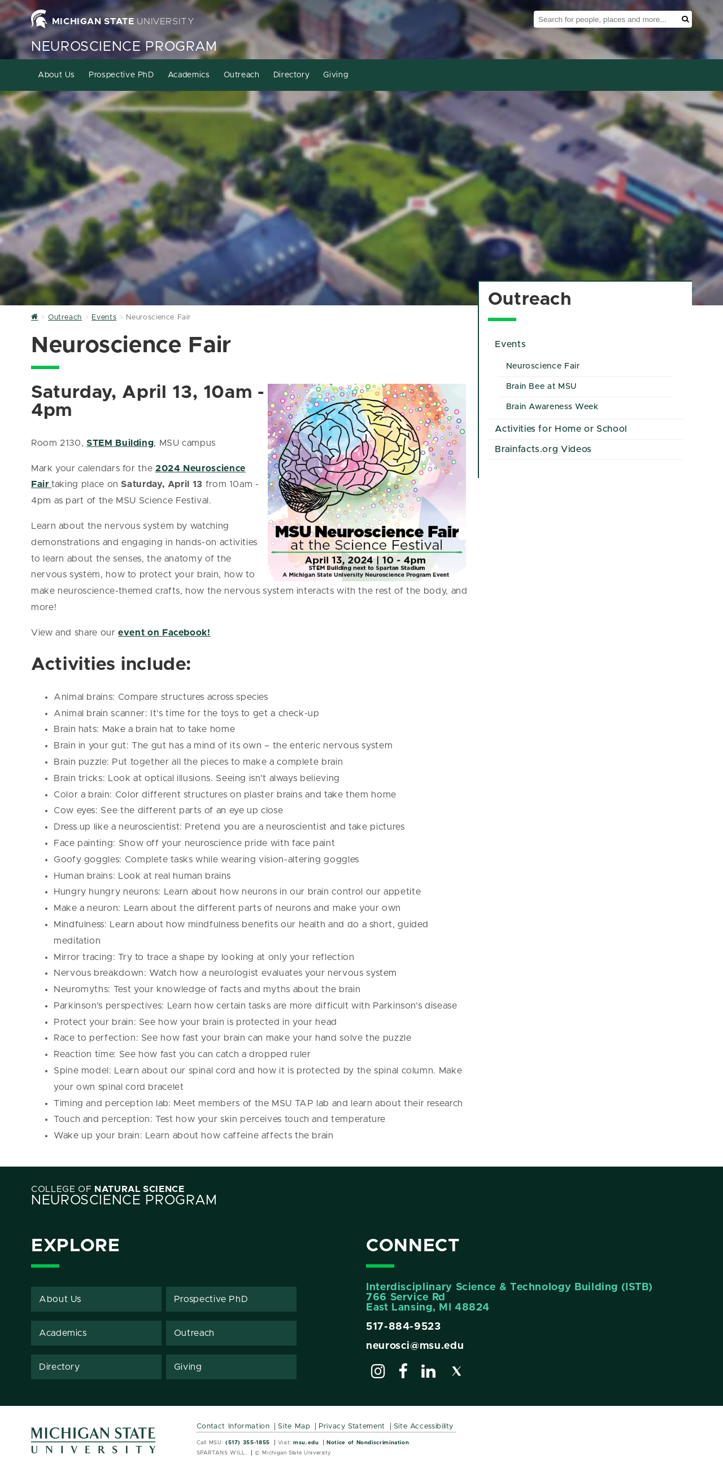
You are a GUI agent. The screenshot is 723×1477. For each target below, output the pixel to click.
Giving (335, 75)
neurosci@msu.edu (415, 1346)
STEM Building (120, 443)
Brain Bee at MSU (541, 387)
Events (510, 344)
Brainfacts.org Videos (543, 449)
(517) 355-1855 (247, 1442)
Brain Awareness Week (552, 407)
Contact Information (233, 1426)
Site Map (294, 1426)
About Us (56, 75)
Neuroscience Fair (543, 366)
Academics (189, 75)
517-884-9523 (403, 1327)
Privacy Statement (352, 1426)
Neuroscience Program (124, 47)
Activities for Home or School (561, 428)
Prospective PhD (121, 75)
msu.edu (306, 1442)
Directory (291, 75)
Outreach (242, 75)
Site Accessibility (424, 1426)
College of (108, 1189)
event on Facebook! (164, 632)
